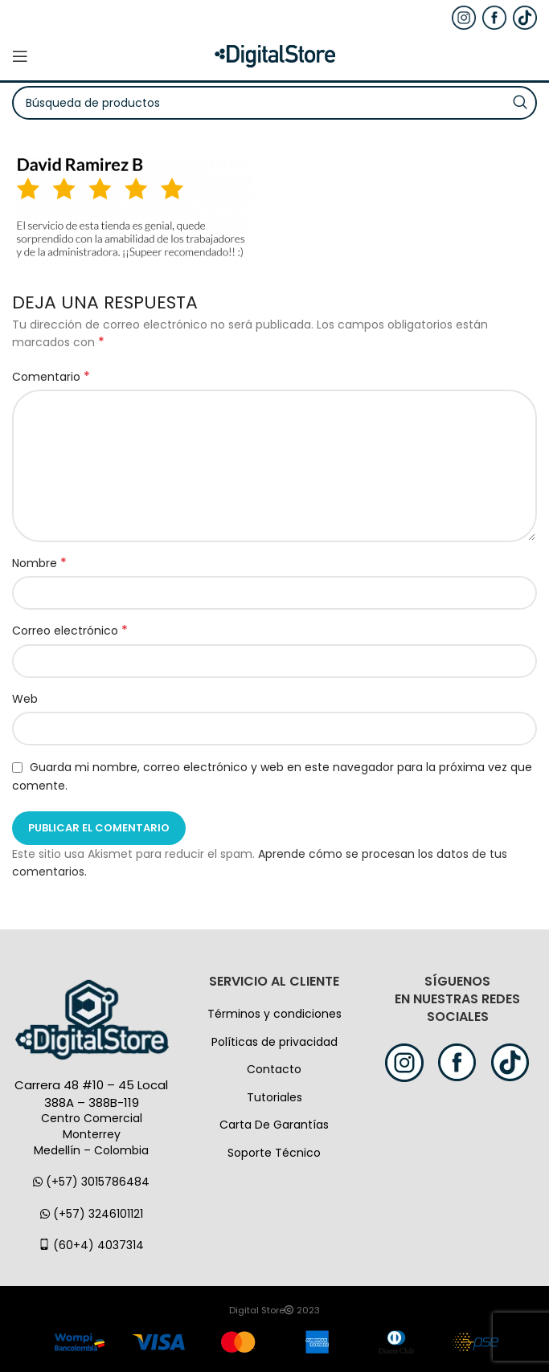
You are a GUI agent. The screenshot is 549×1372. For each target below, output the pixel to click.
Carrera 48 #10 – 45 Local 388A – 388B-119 (91, 1093)
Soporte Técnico (274, 1153)
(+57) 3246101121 (91, 1214)
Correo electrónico (70, 630)
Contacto (274, 1069)
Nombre (39, 563)
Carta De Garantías (274, 1125)
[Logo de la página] (275, 55)
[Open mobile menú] (20, 56)
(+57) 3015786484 (91, 1182)
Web (25, 699)
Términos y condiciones (274, 1014)
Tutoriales (274, 1097)
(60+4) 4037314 (91, 1245)
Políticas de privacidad (274, 1042)
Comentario (51, 377)
